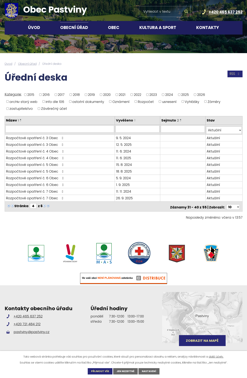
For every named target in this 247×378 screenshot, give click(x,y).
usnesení (169, 101)
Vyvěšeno (125, 120)
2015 (30, 94)
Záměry (214, 101)
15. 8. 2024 (125, 163)
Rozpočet (146, 101)
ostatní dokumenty (88, 101)
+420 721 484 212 (27, 321)
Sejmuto (170, 120)
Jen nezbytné (125, 371)
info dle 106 (55, 101)
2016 (46, 94)
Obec (113, 27)
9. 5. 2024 (124, 136)
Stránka (21, 204)
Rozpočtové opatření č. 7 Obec (35, 190)
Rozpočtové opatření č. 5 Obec (35, 163)
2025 (185, 94)
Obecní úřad (74, 27)
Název (12, 120)
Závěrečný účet (54, 108)
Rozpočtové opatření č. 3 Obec (35, 136)
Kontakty (207, 27)
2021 (122, 94)
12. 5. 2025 (124, 143)
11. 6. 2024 (124, 149)
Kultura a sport (157, 27)
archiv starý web (23, 101)
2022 (137, 94)
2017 (61, 94)
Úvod (34, 27)
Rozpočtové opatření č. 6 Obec (35, 176)
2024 (169, 94)
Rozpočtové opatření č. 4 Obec (35, 149)
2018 (76, 94)
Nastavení (151, 371)
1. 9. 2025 (123, 183)
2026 (201, 94)
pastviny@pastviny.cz (31, 329)
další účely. (216, 356)
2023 (153, 94)
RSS (234, 75)
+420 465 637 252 (226, 12)
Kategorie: (13, 94)
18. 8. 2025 (124, 170)
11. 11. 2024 (124, 190)
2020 (107, 94)
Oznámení (121, 101)
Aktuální (213, 136)
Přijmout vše (98, 371)
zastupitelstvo (21, 108)
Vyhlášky (192, 101)
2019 (91, 94)
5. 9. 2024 (124, 176)
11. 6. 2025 (124, 156)
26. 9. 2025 (125, 196)
